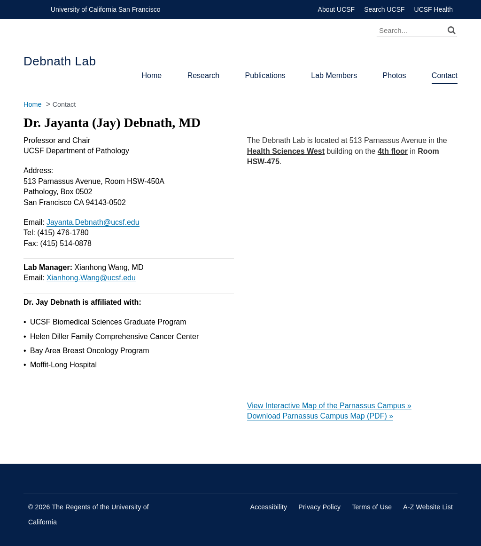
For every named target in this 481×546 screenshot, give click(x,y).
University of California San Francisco (105, 9)
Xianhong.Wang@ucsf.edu (91, 278)
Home (152, 75)
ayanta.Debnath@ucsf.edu (95, 222)
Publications (265, 75)
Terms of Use (372, 507)
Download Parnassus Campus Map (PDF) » (320, 416)
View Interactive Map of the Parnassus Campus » (329, 406)
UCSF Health (433, 9)
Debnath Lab (59, 61)
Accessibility (268, 507)
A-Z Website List (428, 507)
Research (203, 75)
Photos (394, 75)
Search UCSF (384, 9)
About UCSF (336, 9)
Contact (445, 75)
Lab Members (334, 75)
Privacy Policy (319, 507)
